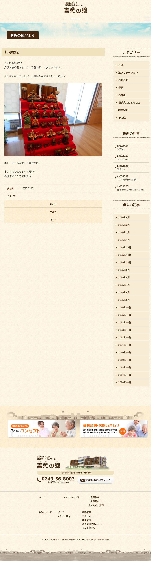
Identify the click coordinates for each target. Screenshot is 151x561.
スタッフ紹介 (63, 516)
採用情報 (86, 520)
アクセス (86, 516)
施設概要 (86, 512)
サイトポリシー (89, 528)
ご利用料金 (94, 497)
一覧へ (53, 211)
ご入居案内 (94, 501)
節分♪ (53, 204)
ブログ (60, 512)
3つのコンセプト (72, 497)
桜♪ (53, 219)
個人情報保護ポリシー (93, 524)
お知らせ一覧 (45, 512)
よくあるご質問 (96, 505)
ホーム (42, 497)
